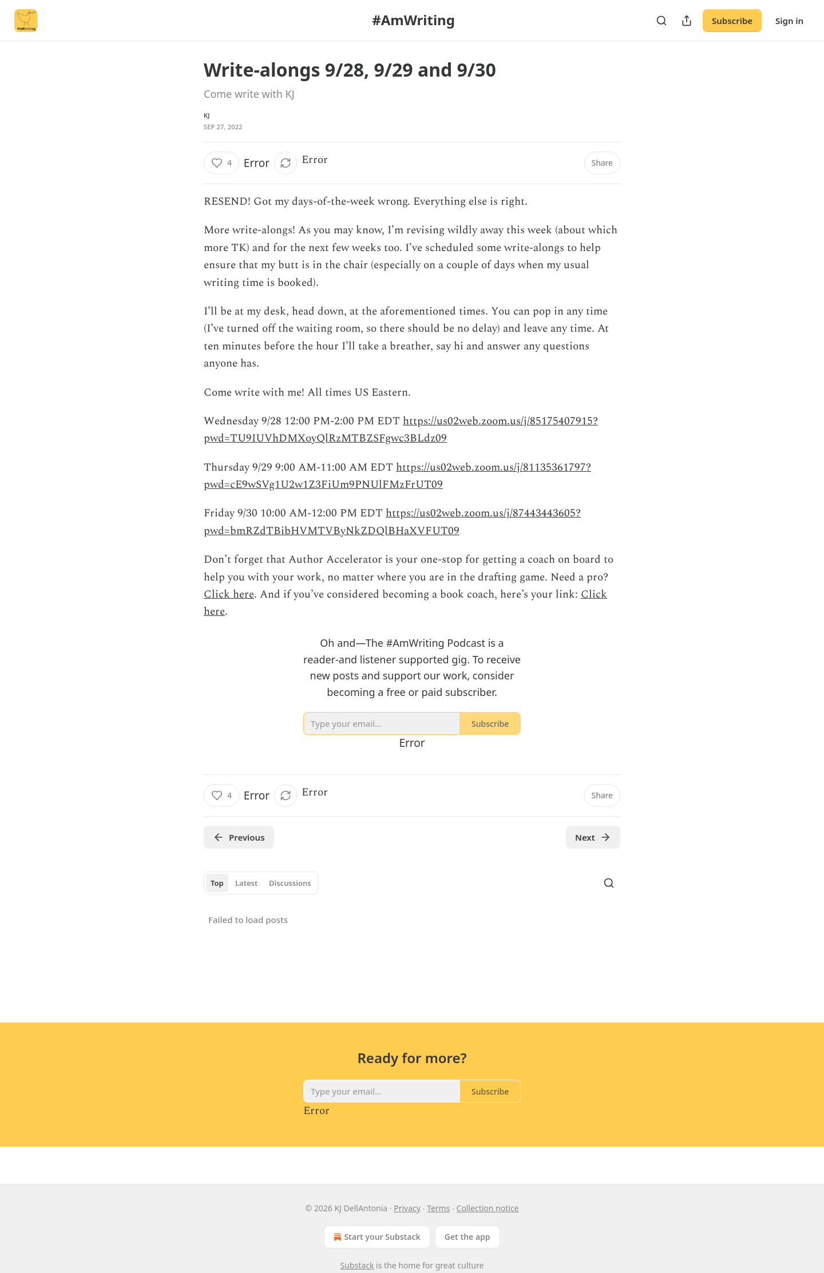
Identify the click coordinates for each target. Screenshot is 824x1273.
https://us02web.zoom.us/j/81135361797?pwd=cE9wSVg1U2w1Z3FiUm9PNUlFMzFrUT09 (397, 476)
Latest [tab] (246, 883)
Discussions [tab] (290, 883)
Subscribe (732, 20)
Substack (357, 1265)
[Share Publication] (686, 20)
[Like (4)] (221, 163)
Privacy (407, 1208)
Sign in (789, 20)
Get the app (467, 1236)
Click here (229, 594)
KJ (207, 115)
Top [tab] (217, 883)
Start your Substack (375, 1237)
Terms (438, 1208)
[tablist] (261, 883)
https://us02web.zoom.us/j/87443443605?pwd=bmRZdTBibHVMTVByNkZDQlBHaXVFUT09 (392, 522)
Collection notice (488, 1208)
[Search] (661, 20)
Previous (239, 837)
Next (593, 837)
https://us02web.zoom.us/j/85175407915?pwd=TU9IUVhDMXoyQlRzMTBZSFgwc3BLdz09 (401, 430)
